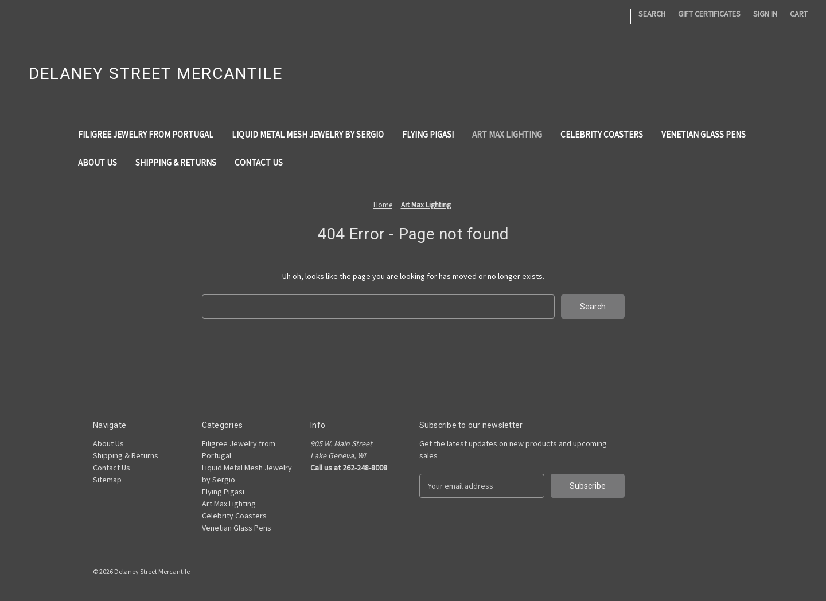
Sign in (765, 14)
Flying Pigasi (428, 134)
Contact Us (259, 162)
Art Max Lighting (507, 134)
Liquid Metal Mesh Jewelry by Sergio (308, 134)
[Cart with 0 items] (799, 14)
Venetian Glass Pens (703, 134)
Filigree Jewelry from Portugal (145, 134)
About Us (97, 162)
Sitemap (107, 479)
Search (651, 14)
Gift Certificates (709, 14)
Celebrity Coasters (601, 134)
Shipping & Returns (175, 162)
